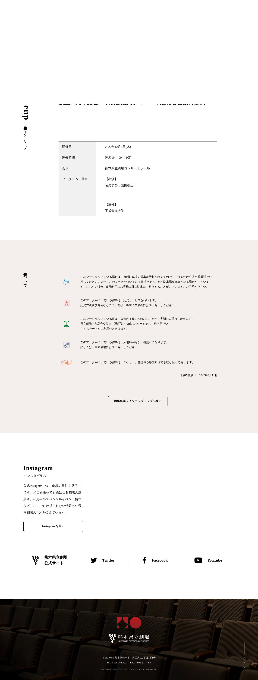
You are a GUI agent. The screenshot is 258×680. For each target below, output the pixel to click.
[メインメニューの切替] (251, 7)
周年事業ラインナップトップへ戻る (138, 401)
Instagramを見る (53, 526)
